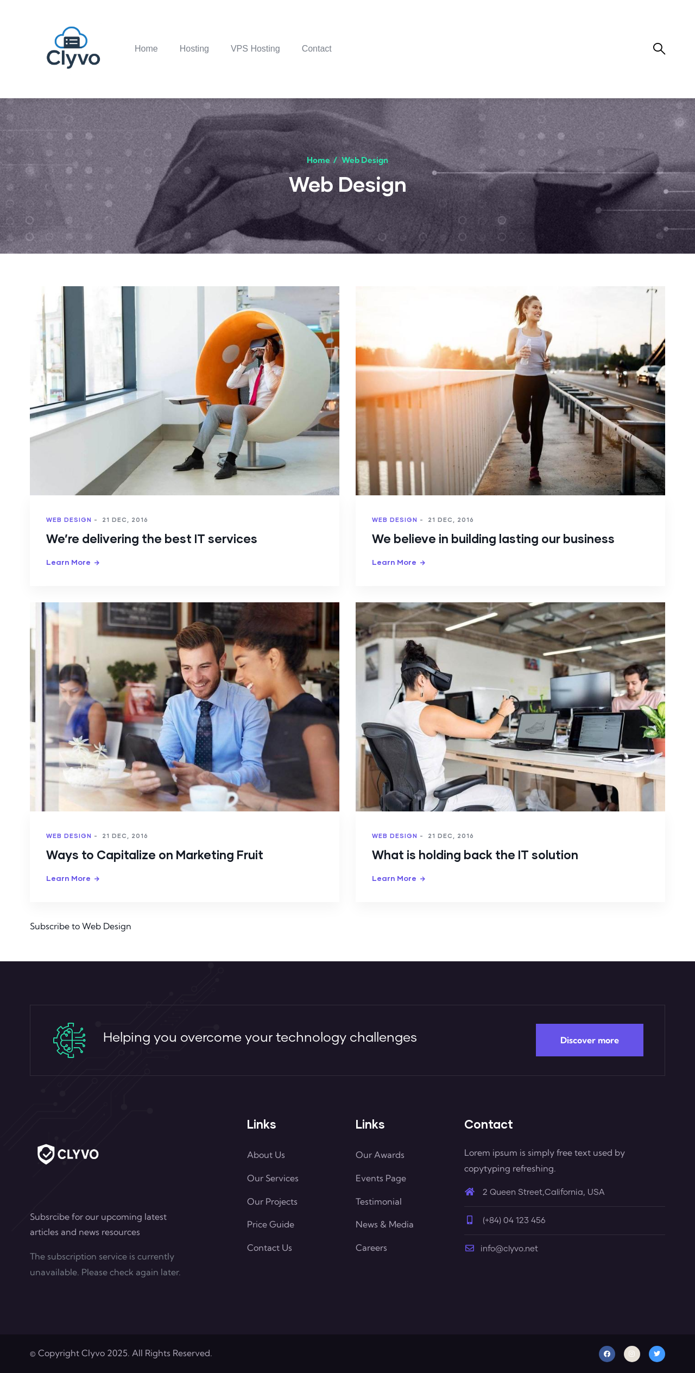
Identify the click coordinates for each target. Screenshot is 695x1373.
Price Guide (270, 1224)
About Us (266, 1154)
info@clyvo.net (501, 1249)
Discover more (589, 1040)
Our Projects (272, 1201)
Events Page (381, 1178)
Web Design (69, 519)
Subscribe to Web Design (80, 926)
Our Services (273, 1178)
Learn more (68, 561)
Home (318, 160)
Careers (371, 1247)
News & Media (385, 1224)
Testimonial (379, 1201)
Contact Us (269, 1247)
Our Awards (380, 1154)
